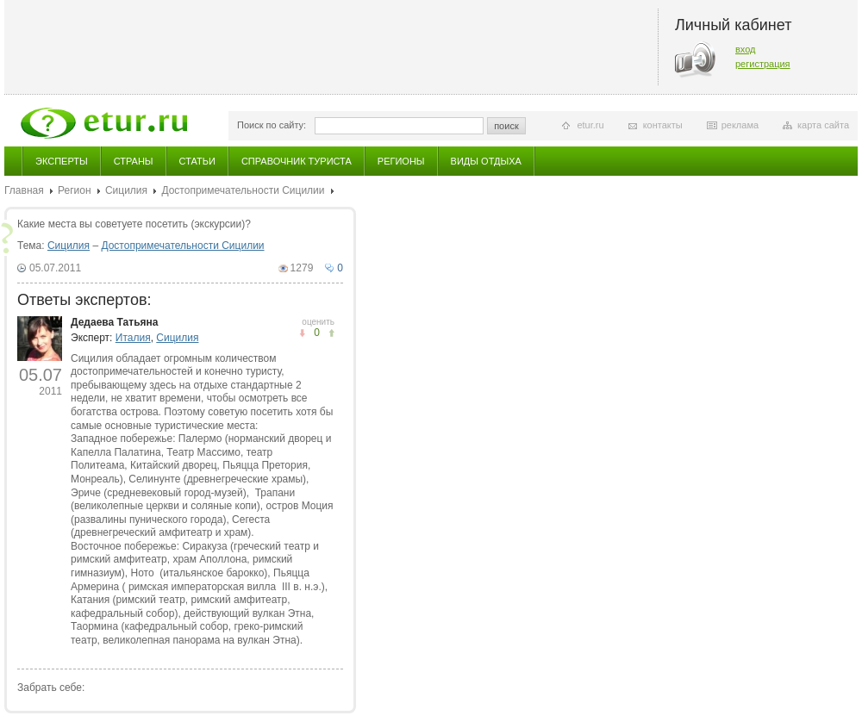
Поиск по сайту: (271, 125)
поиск (506, 126)
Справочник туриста (296, 161)
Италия (133, 338)
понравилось (302, 333)
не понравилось (331, 333)
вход (745, 49)
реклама (740, 125)
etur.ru (590, 125)
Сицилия (126, 190)
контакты (663, 125)
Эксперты (61, 161)
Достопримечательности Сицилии (242, 190)
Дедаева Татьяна (114, 322)
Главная (24, 190)
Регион (74, 190)
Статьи (197, 161)
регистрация (762, 64)
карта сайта (823, 125)
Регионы (401, 161)
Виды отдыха (486, 161)
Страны (133, 161)
